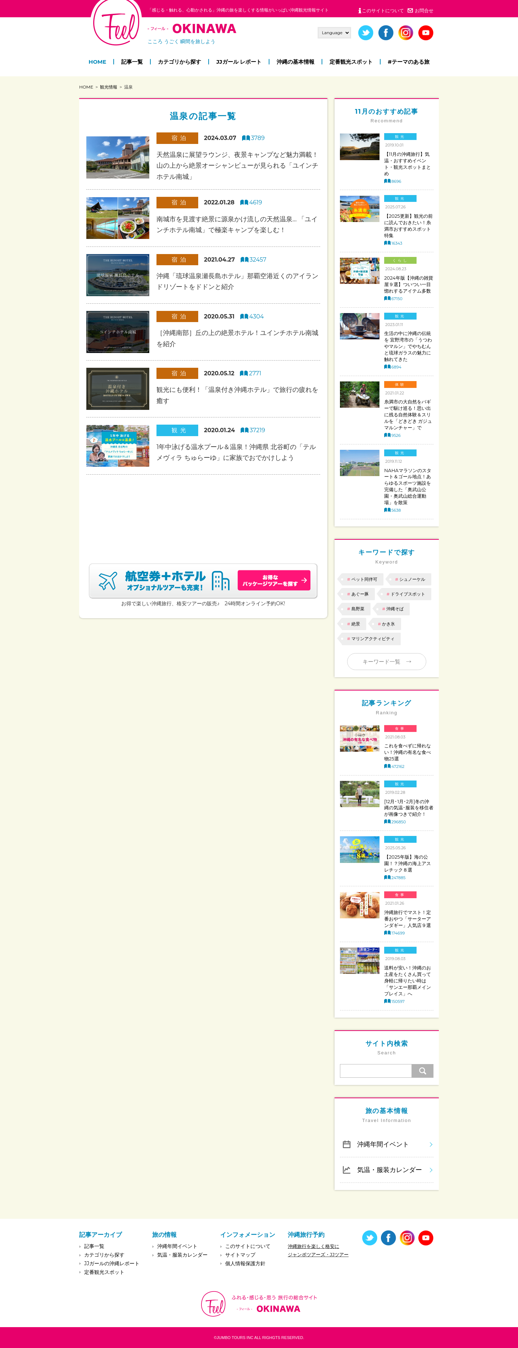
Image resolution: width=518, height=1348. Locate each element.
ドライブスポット (408, 594)
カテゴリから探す (179, 61)
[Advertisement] (203, 510)
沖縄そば (395, 608)
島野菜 (357, 608)
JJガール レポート (238, 61)
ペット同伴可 (364, 579)
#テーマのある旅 (409, 61)
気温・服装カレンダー (389, 1169)
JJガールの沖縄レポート (112, 1263)
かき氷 (388, 623)
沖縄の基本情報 (295, 61)
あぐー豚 (360, 594)
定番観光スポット (351, 61)
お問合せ (424, 10)
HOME (97, 61)
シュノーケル (412, 579)
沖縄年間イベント (383, 1144)
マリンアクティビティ (373, 638)
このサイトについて (383, 10)
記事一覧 (132, 61)
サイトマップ (240, 1255)
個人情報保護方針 (245, 1263)
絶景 (355, 623)
